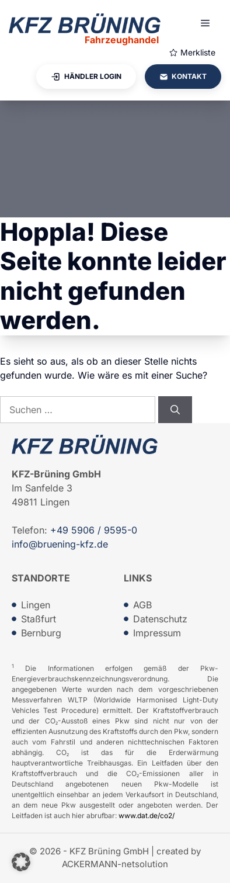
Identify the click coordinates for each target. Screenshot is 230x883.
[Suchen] (175, 409)
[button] (21, 862)
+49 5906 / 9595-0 (93, 530)
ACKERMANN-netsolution (115, 864)
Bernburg (41, 633)
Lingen (35, 605)
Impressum (157, 633)
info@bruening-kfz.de (60, 544)
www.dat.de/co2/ (147, 815)
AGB (142, 605)
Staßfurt (38, 619)
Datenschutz (160, 619)
